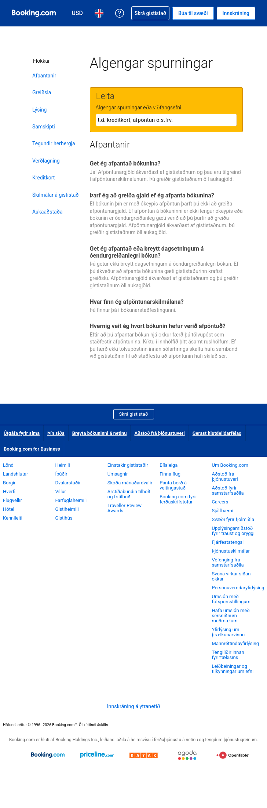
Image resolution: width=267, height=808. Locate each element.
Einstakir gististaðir (127, 465)
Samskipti (43, 127)
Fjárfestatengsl (228, 542)
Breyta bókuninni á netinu (99, 433)
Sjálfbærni (223, 510)
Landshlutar (15, 474)
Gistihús (63, 518)
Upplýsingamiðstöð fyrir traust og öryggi (233, 530)
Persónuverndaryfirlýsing (238, 587)
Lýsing (39, 110)
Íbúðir (61, 474)
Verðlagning (46, 161)
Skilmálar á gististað (55, 195)
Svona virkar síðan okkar (231, 576)
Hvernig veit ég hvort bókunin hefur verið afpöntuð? (158, 326)
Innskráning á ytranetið (133, 706)
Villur (60, 491)
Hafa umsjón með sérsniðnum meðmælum (231, 615)
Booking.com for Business (32, 449)
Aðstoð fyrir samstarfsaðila (228, 490)
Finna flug (170, 474)
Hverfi (9, 491)
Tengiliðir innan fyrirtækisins (228, 654)
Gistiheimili (66, 509)
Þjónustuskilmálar (231, 551)
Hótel (8, 509)
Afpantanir (44, 76)
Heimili (62, 465)
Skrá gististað (133, 414)
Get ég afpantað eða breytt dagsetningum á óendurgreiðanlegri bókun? (147, 252)
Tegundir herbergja (53, 143)
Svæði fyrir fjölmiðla (233, 519)
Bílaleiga (169, 465)
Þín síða (56, 433)
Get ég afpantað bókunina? (125, 163)
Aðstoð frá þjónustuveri (159, 433)
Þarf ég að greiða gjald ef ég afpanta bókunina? (152, 195)
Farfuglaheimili (71, 500)
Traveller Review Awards (124, 508)
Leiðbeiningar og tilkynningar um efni (233, 668)
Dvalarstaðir (68, 482)
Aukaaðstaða (47, 212)
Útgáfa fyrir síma (22, 433)
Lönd (8, 465)
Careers (220, 502)
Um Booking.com (230, 465)
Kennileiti (12, 518)
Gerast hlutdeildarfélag (217, 433)
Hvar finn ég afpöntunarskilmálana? (137, 301)
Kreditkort (43, 178)
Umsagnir (117, 474)
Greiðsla (41, 92)
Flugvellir (12, 500)
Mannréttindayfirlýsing (235, 643)
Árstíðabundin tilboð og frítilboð (128, 494)
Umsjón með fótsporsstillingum (231, 599)
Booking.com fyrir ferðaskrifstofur (178, 499)
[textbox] (166, 120)
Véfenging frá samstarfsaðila (228, 562)
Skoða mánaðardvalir (130, 482)
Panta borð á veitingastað (173, 485)
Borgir (9, 482)
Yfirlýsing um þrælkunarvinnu (228, 632)
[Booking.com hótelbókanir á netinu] (34, 13)
